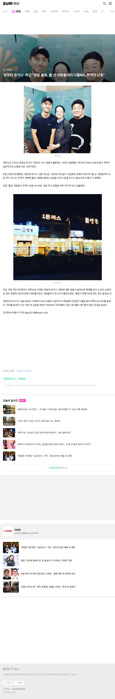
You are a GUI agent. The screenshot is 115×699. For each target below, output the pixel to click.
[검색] (104, 3)
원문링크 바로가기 (24, 371)
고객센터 (19, 683)
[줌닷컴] (7, 3)
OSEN (17, 529)
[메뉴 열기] (110, 3)
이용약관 (6, 689)
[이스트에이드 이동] (11, 669)
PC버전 (8, 683)
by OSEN (7, 70)
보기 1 (57, 467)
